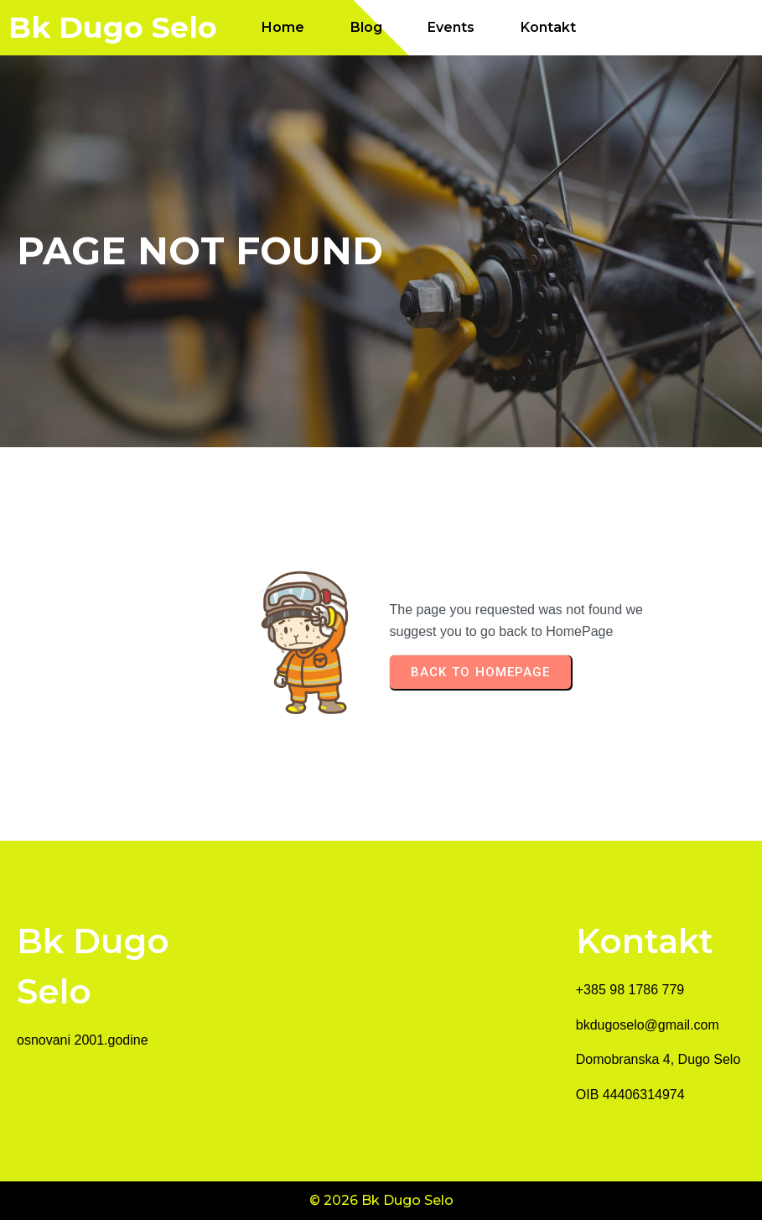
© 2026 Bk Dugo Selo (381, 1200)
